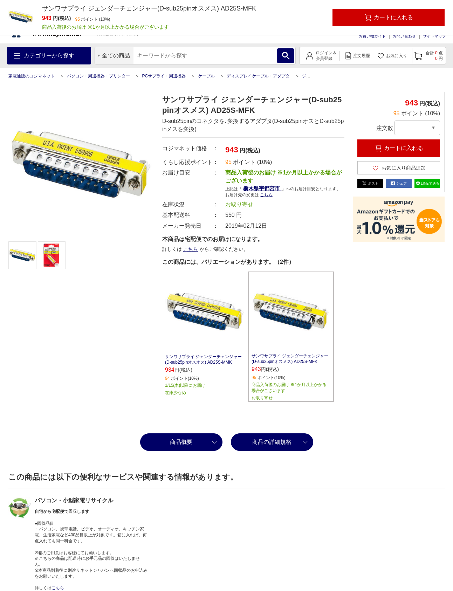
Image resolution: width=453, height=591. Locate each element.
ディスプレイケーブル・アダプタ (258, 76)
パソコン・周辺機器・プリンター (98, 76)
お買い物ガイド (372, 36)
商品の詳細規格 (271, 442)
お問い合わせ (404, 36)
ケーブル (206, 76)
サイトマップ (434, 36)
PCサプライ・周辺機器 (164, 76)
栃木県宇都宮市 (262, 188)
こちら (266, 194)
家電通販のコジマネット (31, 76)
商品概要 (181, 442)
